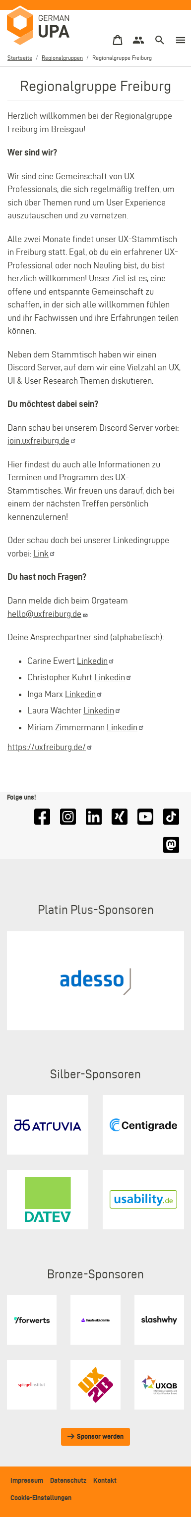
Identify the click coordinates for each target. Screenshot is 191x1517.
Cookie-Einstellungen (40, 1498)
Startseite (19, 57)
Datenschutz (68, 1480)
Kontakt (105, 1480)
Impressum (26, 1480)
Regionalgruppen (62, 57)
